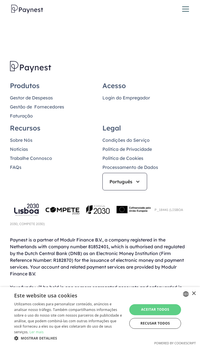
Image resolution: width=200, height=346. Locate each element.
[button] (184, 9)
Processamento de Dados (130, 167)
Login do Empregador (126, 98)
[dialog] (100, 316)
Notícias (19, 149)
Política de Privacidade (127, 149)
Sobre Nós (21, 140)
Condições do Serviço (126, 140)
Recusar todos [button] (155, 323)
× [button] (194, 293)
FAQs (15, 167)
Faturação (21, 116)
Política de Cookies (122, 158)
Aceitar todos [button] (155, 309)
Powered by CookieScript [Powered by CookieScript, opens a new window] (175, 343)
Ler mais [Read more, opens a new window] (36, 332)
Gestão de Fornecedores (37, 107)
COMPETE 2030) (31, 224)
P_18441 (161, 210)
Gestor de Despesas (31, 98)
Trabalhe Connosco (31, 158)
